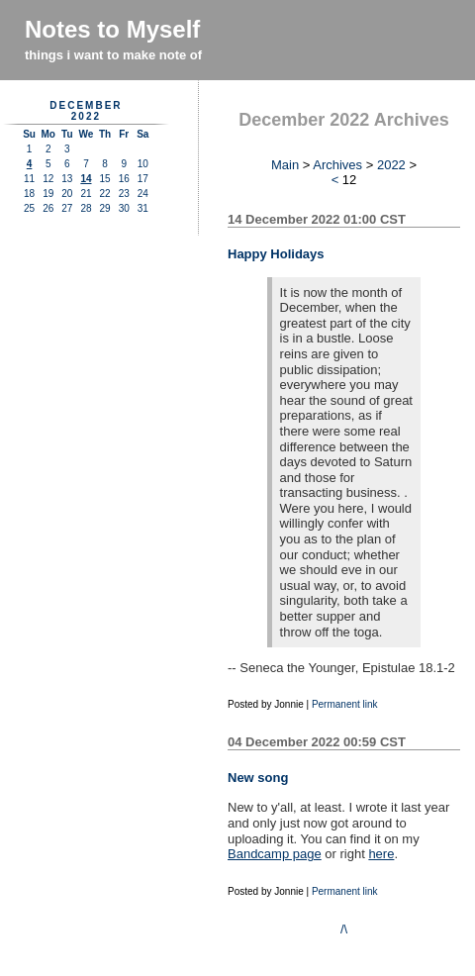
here (381, 853)
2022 (391, 164)
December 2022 (85, 111)
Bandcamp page (275, 853)
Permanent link (345, 704)
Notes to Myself (112, 29)
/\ (343, 929)
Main (285, 164)
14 (85, 178)
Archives (337, 164)
